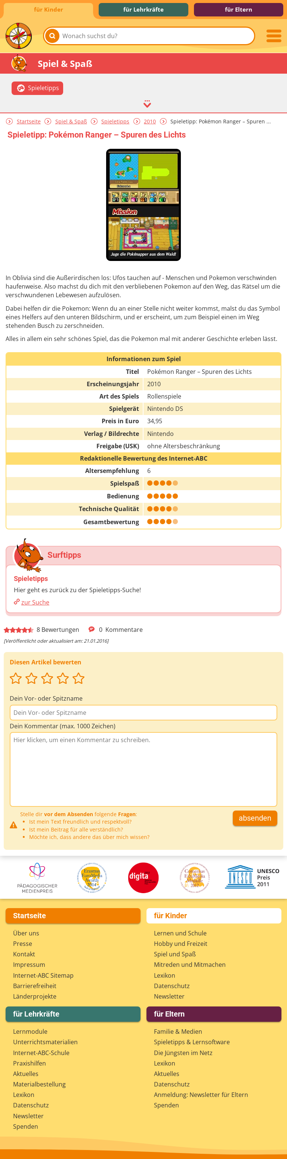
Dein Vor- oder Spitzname (46, 698)
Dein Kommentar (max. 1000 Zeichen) (62, 726)
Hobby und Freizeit (180, 944)
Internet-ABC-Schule (41, 1053)
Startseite (29, 121)
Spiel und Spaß (175, 954)
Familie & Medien (178, 1031)
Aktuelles (25, 1074)
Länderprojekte (34, 996)
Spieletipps (115, 121)
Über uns (26, 933)
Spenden (25, 1126)
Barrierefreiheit (34, 986)
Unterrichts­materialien (45, 1042)
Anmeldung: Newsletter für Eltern (201, 1095)
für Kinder (48, 9)
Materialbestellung (39, 1084)
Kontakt (24, 954)
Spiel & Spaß (71, 121)
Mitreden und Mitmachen (190, 964)
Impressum (29, 964)
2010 (150, 121)
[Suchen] (52, 36)
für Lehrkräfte (143, 9)
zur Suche (35, 602)
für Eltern (238, 9)
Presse (22, 944)
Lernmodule (30, 1031)
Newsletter (169, 996)
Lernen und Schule (180, 933)
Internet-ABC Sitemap (43, 975)
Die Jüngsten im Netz (183, 1053)
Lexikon (164, 975)
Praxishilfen (29, 1063)
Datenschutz (172, 986)
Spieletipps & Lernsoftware (192, 1042)
